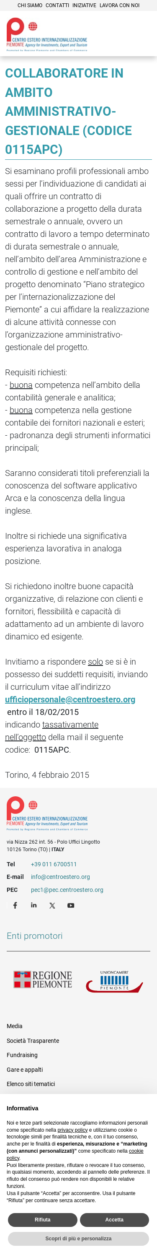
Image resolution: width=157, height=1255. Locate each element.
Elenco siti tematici (31, 1084)
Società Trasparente (33, 1040)
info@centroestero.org (60, 876)
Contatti (57, 5)
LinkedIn (35, 905)
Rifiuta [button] (42, 1220)
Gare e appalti (25, 1069)
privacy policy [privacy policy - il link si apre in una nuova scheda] (72, 1130)
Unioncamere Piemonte (114, 984)
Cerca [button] (121, 44)
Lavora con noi (119, 5)
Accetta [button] (115, 1220)
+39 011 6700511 (54, 864)
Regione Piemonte (42, 984)
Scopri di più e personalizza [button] (78, 1239)
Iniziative (84, 5)
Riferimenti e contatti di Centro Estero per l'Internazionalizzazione (71, 815)
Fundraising (22, 1055)
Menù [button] (140, 44)
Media (15, 1026)
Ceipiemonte (47, 34)
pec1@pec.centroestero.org (67, 889)
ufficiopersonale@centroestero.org (70, 699)
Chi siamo (30, 5)
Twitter (53, 905)
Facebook (16, 905)
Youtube (72, 905)
